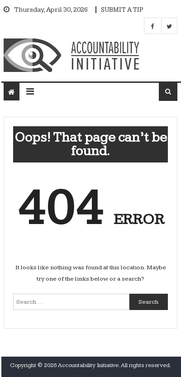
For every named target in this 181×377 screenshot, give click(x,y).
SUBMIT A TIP (122, 10)
